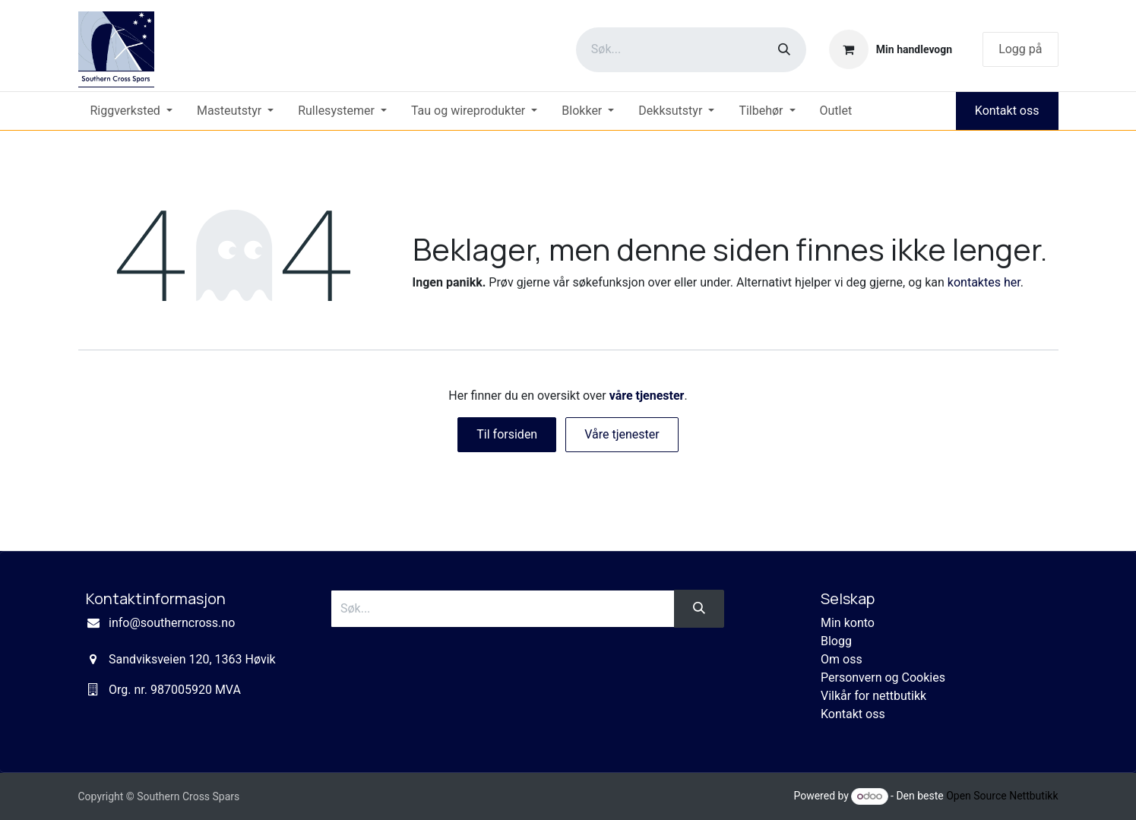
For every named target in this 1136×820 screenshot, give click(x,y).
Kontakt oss (1007, 110)
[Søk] (784, 49)
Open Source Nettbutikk (1002, 796)
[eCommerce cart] (890, 49)
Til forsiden (506, 434)
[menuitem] (131, 111)
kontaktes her (984, 282)
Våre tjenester (622, 434)
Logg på (1020, 49)
